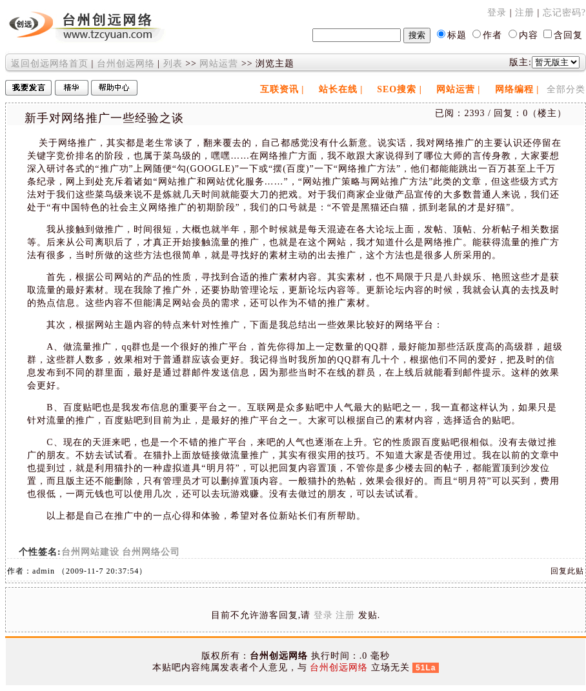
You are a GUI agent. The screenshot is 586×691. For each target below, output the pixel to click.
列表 (173, 63)
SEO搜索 (396, 89)
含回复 (568, 35)
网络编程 (514, 89)
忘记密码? (564, 12)
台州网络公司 (151, 552)
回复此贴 (567, 571)
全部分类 (566, 89)
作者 (492, 35)
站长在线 (338, 89)
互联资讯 (279, 89)
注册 (524, 12)
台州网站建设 (90, 552)
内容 (528, 35)
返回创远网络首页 (49, 63)
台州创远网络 (126, 63)
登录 (497, 12)
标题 (457, 35)
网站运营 (218, 63)
